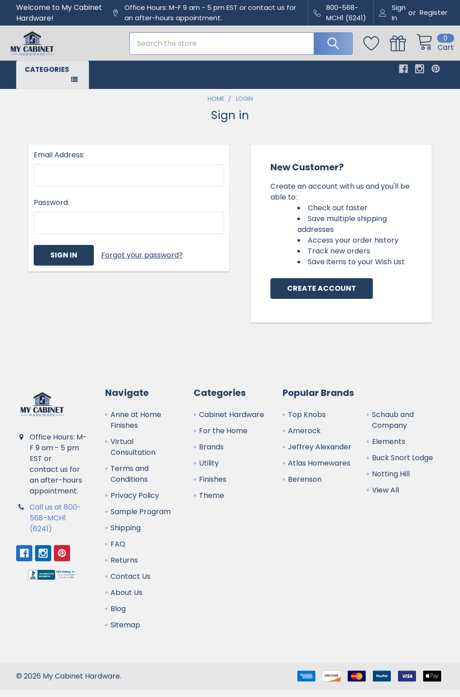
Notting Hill (391, 481)
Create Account (321, 296)
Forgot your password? (142, 262)
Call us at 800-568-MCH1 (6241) (55, 526)
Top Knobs (307, 422)
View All (385, 498)
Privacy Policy (135, 503)
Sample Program (141, 519)
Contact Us (130, 584)
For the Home (223, 438)
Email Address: (59, 162)
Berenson (305, 487)
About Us (126, 600)
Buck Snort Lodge (402, 465)
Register (433, 12)
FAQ (118, 551)
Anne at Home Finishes (136, 427)
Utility (209, 471)
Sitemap (125, 632)
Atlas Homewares (319, 471)
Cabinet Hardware (231, 422)
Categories (47, 76)
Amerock (304, 438)
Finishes (212, 487)
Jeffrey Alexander (319, 454)
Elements (388, 449)
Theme (211, 503)
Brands (211, 454)
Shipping (126, 535)
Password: (51, 210)
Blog (118, 616)
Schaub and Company (393, 427)
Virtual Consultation (133, 454)
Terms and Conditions (130, 481)
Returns (124, 568)
